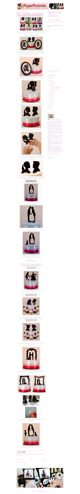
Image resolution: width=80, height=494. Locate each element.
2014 (50, 78)
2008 (50, 108)
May (51, 95)
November (52, 83)
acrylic (22, 453)
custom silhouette (35, 453)
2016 (50, 77)
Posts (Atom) (24, 462)
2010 (50, 105)
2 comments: (40, 450)
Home (31, 459)
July (51, 94)
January (51, 99)
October (51, 85)
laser (22, 454)
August (51, 92)
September (52, 90)
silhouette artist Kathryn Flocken (32, 454)
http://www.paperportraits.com (53, 71)
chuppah (29, 453)
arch (25, 453)
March (51, 97)
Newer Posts (19, 459)
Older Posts (44, 459)
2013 (50, 80)
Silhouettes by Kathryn (54, 119)
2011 (50, 103)
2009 (50, 106)
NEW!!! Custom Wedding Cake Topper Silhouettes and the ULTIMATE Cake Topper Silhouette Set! (30, 14)
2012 (50, 101)
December (52, 82)
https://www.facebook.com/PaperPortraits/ (55, 21)
